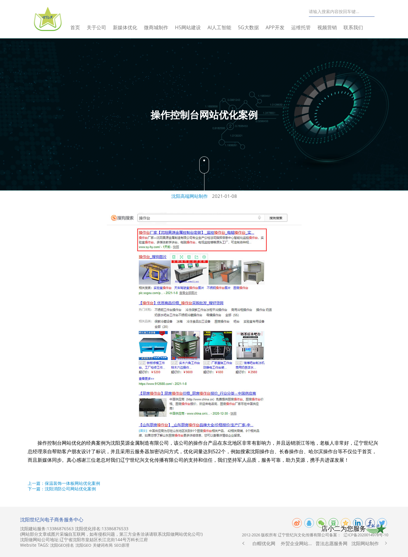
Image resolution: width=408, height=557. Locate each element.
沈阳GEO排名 (62, 545)
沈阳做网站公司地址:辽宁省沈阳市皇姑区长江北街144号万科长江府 (84, 539)
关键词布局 (103, 545)
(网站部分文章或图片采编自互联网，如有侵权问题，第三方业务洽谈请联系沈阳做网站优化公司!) (111, 534)
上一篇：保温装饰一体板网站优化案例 (64, 483)
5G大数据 (254, 27)
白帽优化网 (264, 543)
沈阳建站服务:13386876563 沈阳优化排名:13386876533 (74, 528)
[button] (243, 543)
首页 (81, 27)
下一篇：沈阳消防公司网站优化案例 (62, 489)
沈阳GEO (83, 545)
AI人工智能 (225, 27)
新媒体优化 (131, 27)
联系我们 (359, 27)
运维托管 (307, 27)
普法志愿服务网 (331, 543)
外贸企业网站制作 (298, 543)
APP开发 (281, 27)
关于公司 (102, 27)
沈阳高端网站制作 (189, 196)
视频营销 (333, 27)
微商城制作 (162, 27)
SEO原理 (121, 545)
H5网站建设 (194, 27)
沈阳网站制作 (365, 543)
